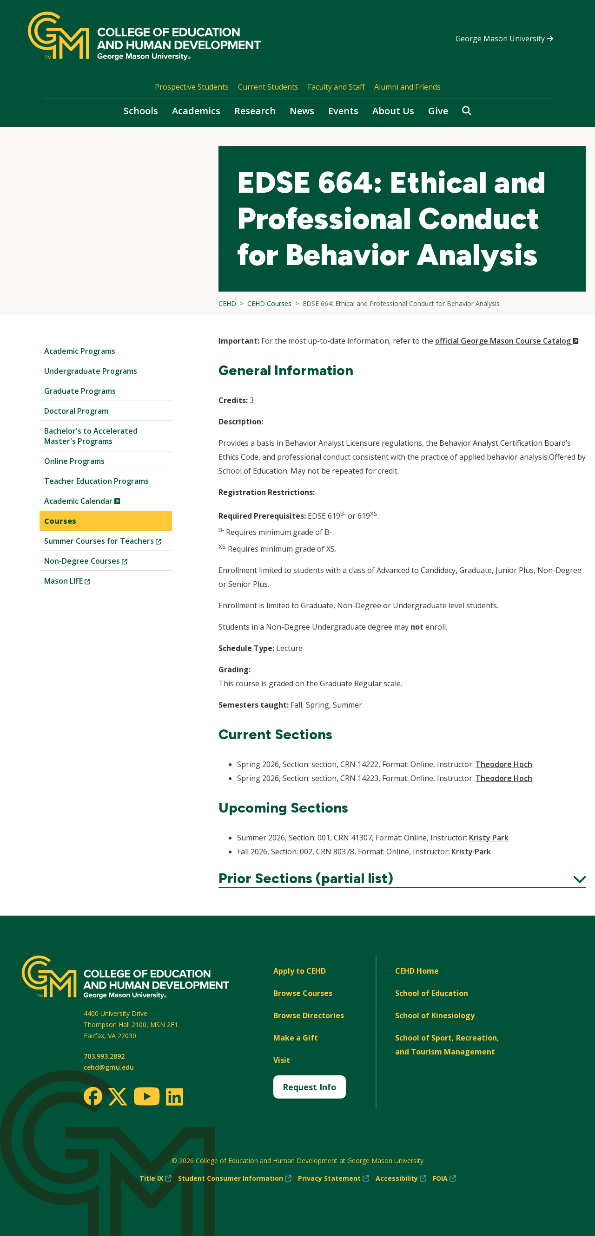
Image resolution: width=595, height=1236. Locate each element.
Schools (141, 110)
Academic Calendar (98, 503)
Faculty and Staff (336, 87)
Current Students (268, 87)
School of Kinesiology (435, 1015)
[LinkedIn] (174, 1096)
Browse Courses (302, 993)
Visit (281, 1060)
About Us (393, 110)
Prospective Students (192, 87)
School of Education (431, 993)
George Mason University (504, 38)
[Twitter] (117, 1097)
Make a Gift (295, 1038)
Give (438, 110)
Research (255, 110)
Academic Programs (79, 351)
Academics (196, 110)
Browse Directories (308, 1015)
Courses (60, 521)
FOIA (444, 1178)
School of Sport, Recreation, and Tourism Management (447, 1045)
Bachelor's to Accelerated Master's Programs (91, 436)
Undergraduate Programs (90, 371)
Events (343, 110)
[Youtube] (146, 1098)
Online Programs (74, 461)
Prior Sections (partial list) (402, 878)
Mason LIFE (82, 583)
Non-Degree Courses (101, 563)
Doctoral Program (76, 411)
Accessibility (401, 1178)
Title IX (155, 1178)
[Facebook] (93, 1096)
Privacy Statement (333, 1178)
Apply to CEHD (299, 971)
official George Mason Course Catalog (507, 341)
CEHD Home (417, 971)
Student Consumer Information (234, 1178)
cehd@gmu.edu (109, 1067)
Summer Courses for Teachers (108, 543)
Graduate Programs (80, 391)
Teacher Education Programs (96, 481)
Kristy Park (489, 838)
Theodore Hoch (504, 764)
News (302, 110)
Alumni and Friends (407, 87)
